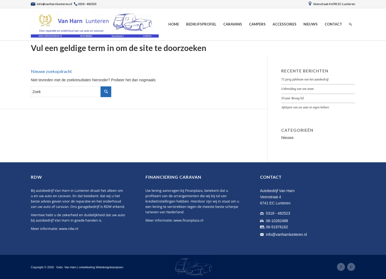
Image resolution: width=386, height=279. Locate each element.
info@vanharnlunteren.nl (286, 234)
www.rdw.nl (68, 228)
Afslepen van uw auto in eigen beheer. (305, 107)
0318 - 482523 (278, 213)
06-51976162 (277, 227)
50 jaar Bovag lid (292, 98)
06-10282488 (277, 221)
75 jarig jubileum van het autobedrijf (304, 79)
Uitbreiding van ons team (297, 89)
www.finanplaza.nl (188, 220)
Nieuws (287, 137)
